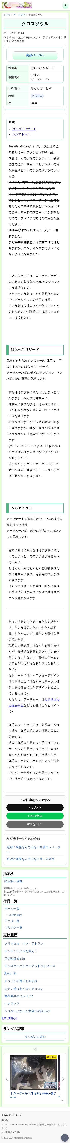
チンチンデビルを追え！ (20, 951)
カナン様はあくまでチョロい (23, 988)
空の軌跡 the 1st (14, 958)
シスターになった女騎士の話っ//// (27, 1011)
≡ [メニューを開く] (65, 5)
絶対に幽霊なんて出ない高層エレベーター (33, 849)
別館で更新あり (9, 1018)
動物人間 (10, 973)
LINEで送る (35, 815)
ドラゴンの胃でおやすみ (20, 981)
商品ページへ (35, 55)
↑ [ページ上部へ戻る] (65, 1137)
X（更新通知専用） (11, 1132)
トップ (7, 15)
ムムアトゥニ (21, 134)
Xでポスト (35, 807)
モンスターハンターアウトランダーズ (29, 966)
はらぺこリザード (24, 129)
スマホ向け (15, 915)
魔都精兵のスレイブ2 (18, 996)
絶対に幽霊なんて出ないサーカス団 (31, 859)
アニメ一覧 (11, 921)
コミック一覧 (13, 927)
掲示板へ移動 (13, 881)
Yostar (13, 1097)
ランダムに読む (35, 1036)
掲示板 (4, 1120)
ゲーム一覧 (11, 908)
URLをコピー (35, 824)
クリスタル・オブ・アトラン (23, 943)
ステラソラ (11, 1003)
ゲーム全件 (19, 15)
